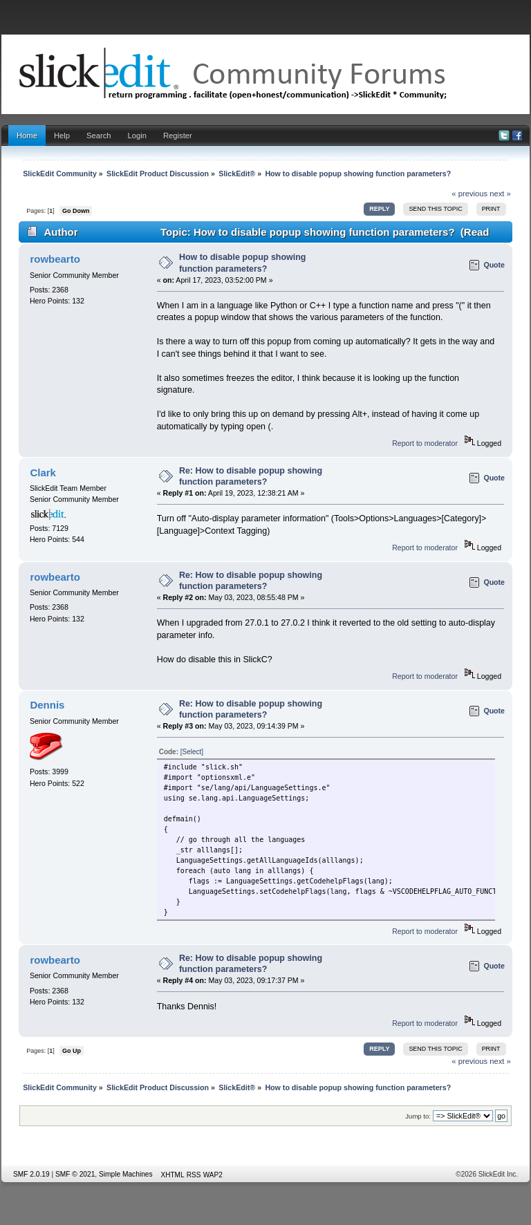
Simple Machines (126, 1174)
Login (137, 135)
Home (27, 135)
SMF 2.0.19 (31, 1174)
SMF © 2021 (75, 1174)
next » (500, 193)
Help (62, 135)
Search (98, 135)
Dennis (47, 705)
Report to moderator (425, 443)
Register (177, 135)
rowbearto (55, 259)
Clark (42, 472)
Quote (494, 265)
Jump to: (418, 1116)
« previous (469, 193)
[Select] (191, 752)
